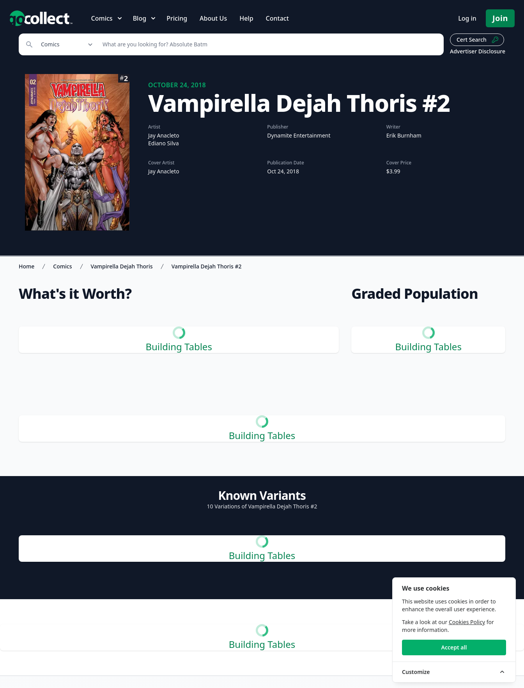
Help (246, 18)
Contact (277, 18)
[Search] (269, 44)
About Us (213, 18)
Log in (467, 18)
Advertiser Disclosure (477, 51)
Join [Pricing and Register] (500, 18)
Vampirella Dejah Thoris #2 (207, 266)
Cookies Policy (467, 622)
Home (26, 266)
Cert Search (478, 40)
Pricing (176, 18)
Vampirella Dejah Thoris (122, 266)
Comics (62, 266)
